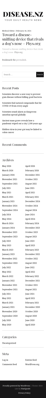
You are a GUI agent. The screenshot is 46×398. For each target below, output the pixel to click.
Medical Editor (8, 31)
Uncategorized (9, 343)
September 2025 (10, 183)
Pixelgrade (25, 388)
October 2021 (31, 285)
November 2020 (9, 311)
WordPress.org (32, 364)
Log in (5, 360)
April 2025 (30, 192)
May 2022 (6, 271)
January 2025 (8, 201)
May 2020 (6, 324)
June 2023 (29, 241)
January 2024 (8, 227)
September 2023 (10, 236)
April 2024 (30, 219)
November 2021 (9, 285)
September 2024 (10, 210)
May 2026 (6, 166)
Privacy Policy (24, 393)
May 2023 (6, 245)
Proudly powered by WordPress (16, 386)
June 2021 (29, 294)
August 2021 (31, 289)
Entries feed (31, 360)
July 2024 (6, 214)
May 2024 (6, 219)
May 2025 (6, 192)
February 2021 (32, 302)
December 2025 (32, 175)
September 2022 (10, 263)
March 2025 (7, 197)
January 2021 (8, 307)
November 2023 (9, 232)
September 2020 (10, 316)
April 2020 (30, 324)
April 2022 (30, 271)
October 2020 (31, 311)
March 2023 (7, 249)
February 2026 (32, 170)
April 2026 (30, 166)
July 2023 (6, 241)
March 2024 (7, 223)
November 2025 (9, 179)
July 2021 (6, 294)
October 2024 (31, 205)
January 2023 (8, 254)
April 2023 (30, 245)
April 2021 (30, 298)
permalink (21, 60)
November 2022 (9, 258)
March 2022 (7, 276)
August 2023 (31, 236)
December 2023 (32, 227)
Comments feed (9, 364)
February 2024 (32, 223)
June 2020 (29, 320)
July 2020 (6, 320)
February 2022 (32, 276)
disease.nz (23, 14)
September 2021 (10, 289)
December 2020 (32, 307)
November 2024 (9, 205)
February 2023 (32, 249)
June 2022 (29, 267)
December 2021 (32, 280)
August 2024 (31, 210)
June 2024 (29, 214)
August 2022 (31, 263)
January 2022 (8, 280)
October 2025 (31, 179)
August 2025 (31, 183)
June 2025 (29, 188)
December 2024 (32, 201)
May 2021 (6, 298)
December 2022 (32, 254)
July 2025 (6, 188)
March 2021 (7, 302)
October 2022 (31, 258)
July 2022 (6, 267)
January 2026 (8, 175)
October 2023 (31, 232)
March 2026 (7, 170)
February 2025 (32, 197)
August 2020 (31, 316)
